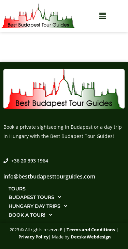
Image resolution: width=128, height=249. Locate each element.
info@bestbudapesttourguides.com (49, 176)
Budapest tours (37, 197)
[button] (102, 16)
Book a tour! (32, 215)
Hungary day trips (40, 206)
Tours (17, 189)
